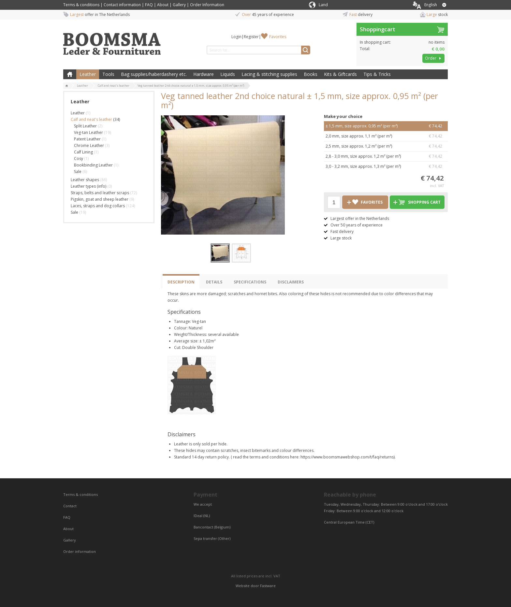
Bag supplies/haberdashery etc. (154, 74)
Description (181, 282)
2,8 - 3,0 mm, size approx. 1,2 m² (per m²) (386, 156)
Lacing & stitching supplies (269, 74)
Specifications (250, 282)
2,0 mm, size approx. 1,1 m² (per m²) (386, 136)
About (162, 4)
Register (251, 36)
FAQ (149, 4)
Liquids (227, 74)
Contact (70, 505)
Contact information (122, 4)
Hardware (203, 74)
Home (69, 74)
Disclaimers (291, 282)
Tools (108, 74)
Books (310, 74)
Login (236, 36)
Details (214, 282)
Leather (88, 74)
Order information (79, 551)
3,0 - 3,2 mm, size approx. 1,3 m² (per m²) (386, 166)
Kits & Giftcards (340, 74)
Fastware (268, 585)
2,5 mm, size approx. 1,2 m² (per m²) (386, 146)
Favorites (277, 36)
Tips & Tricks (377, 74)
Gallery (179, 4)
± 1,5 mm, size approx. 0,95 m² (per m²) (386, 126)
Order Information (207, 4)
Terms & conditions (81, 4)
